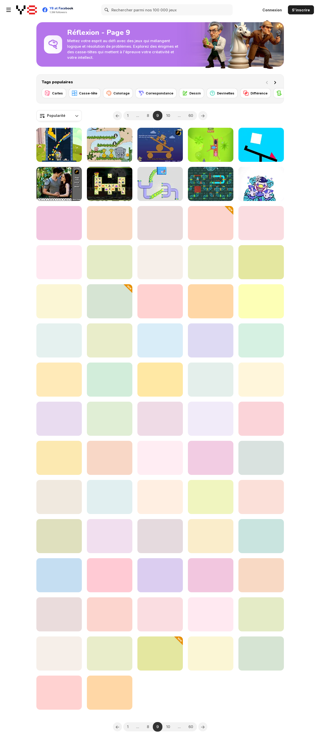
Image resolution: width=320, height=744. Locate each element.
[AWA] (210, 262)
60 (190, 115)
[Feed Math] (109, 693)
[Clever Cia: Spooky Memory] (210, 223)
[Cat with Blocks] (261, 497)
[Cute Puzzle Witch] (59, 419)
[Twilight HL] (59, 184)
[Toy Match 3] (160, 575)
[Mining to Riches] (59, 458)
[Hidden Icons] (59, 614)
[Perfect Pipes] (160, 184)
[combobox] (59, 115)
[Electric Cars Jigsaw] (160, 419)
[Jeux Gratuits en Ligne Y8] (26, 9)
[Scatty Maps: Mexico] (261, 262)
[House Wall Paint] (210, 497)
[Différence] (255, 93)
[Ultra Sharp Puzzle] (261, 145)
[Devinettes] (222, 93)
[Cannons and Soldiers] (59, 693)
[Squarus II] (109, 653)
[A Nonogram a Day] (160, 614)
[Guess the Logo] (210, 301)
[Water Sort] (59, 340)
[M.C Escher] (261, 575)
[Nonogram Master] (160, 223)
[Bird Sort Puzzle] (210, 575)
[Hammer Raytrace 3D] (210, 419)
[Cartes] (54, 93)
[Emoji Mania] (210, 614)
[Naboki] (160, 262)
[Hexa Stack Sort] (160, 380)
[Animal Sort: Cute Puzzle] (261, 301)
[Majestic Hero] (59, 145)
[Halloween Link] (109, 184)
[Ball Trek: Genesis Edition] (59, 536)
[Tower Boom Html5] (210, 340)
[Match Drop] (59, 575)
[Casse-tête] (85, 93)
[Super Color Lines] (109, 223)
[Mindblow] (160, 340)
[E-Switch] (261, 653)
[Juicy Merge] (59, 262)
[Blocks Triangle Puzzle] (210, 380)
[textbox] (59, 115)
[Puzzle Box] (160, 301)
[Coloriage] (118, 93)
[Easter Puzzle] (160, 497)
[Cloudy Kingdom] (261, 614)
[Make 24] (59, 223)
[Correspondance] (156, 93)
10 (168, 115)
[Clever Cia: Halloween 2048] (109, 340)
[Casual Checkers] (109, 380)
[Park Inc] (109, 419)
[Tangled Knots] (109, 262)
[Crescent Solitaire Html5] (160, 536)
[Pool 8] (109, 575)
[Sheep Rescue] (210, 145)
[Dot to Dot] (210, 536)
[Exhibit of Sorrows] (261, 184)
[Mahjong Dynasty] (160, 458)
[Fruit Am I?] (261, 340)
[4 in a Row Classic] (261, 536)
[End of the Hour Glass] (261, 419)
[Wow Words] (109, 614)
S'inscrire (301, 10)
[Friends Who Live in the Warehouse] (210, 653)
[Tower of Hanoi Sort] (109, 301)
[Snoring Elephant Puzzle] (109, 145)
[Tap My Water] (210, 184)
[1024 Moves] (109, 536)
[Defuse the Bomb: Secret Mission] (261, 380)
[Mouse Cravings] (109, 497)
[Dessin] (191, 93)
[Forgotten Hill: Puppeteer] (261, 223)
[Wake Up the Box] (160, 145)
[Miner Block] (210, 458)
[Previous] (117, 115)
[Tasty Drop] (59, 653)
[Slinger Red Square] (59, 497)
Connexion (272, 10)
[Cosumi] (109, 458)
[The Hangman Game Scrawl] (59, 301)
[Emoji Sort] (160, 653)
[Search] (106, 9)
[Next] (276, 82)
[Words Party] (59, 380)
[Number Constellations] (261, 458)
